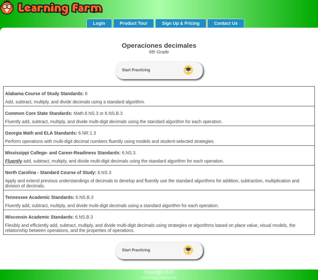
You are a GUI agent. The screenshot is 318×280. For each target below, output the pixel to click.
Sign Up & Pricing (180, 23)
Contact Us (226, 23)
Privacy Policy (149, 277)
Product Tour (134, 23)
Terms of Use (169, 277)
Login (99, 23)
